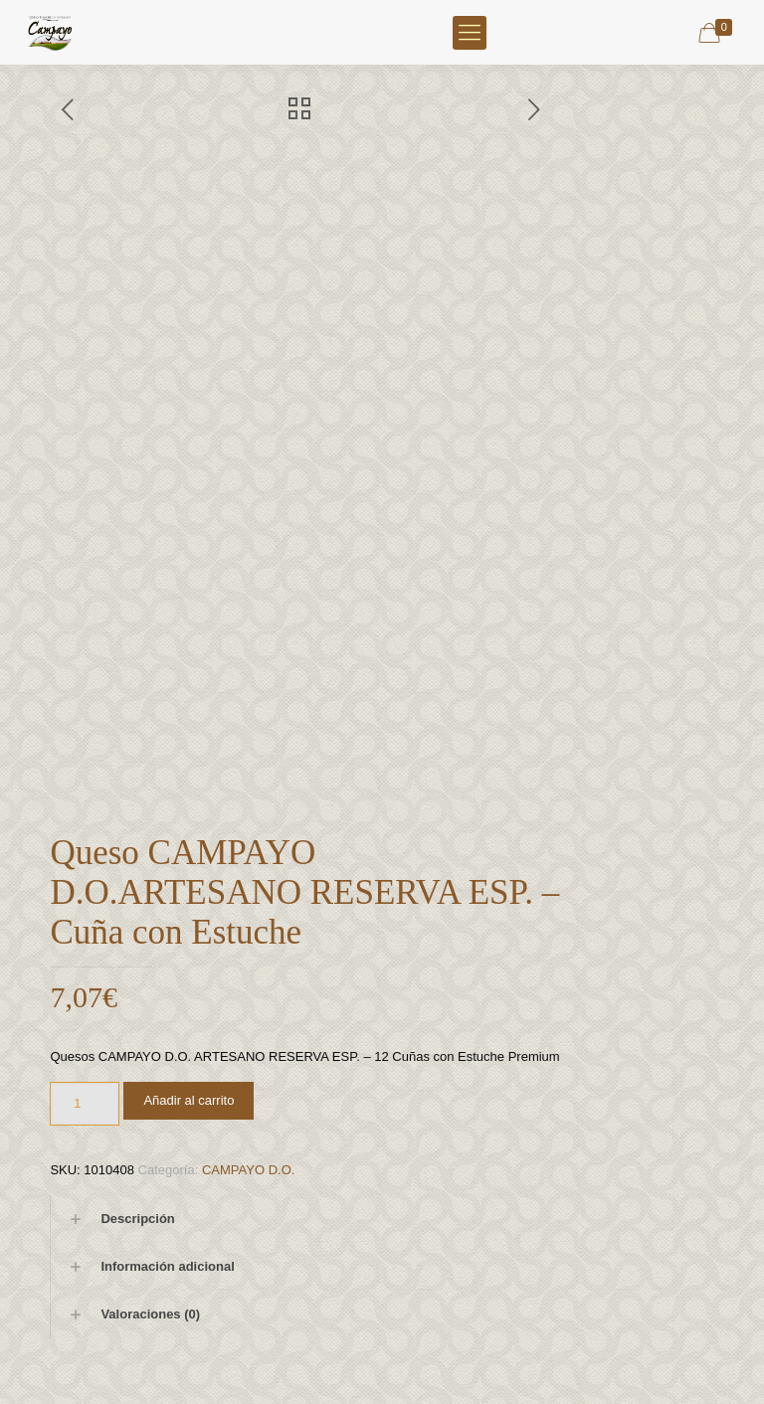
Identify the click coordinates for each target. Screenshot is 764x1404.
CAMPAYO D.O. (248, 1169)
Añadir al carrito (188, 1100)
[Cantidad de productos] (84, 1104)
